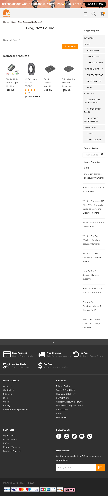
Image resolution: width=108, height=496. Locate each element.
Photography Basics (92, 110)
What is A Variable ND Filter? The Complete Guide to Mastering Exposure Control (93, 207)
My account (9, 436)
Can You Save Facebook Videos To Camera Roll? (92, 306)
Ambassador (62, 410)
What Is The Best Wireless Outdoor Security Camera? (91, 240)
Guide (87, 44)
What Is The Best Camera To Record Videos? (92, 258)
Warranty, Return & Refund (69, 402)
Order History (10, 439)
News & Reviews (91, 69)
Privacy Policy (63, 386)
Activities (88, 38)
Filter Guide (93, 50)
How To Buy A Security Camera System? (91, 275)
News (89, 87)
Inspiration (90, 127)
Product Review (95, 63)
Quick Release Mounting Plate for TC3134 (48, 83)
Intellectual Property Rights (69, 406)
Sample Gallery (94, 81)
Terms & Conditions (65, 390)
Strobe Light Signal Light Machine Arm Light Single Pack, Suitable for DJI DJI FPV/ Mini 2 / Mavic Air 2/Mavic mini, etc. (12, 83)
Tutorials (89, 93)
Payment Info (62, 398)
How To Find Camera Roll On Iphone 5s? (93, 291)
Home (6, 22)
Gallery (6, 406)
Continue (70, 46)
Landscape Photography (91, 119)
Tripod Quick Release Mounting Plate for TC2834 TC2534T (68, 83)
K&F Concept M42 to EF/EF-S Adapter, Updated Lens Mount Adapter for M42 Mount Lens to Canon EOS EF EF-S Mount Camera (31, 83)
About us (7, 386)
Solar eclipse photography (92, 101)
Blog (13, 22)
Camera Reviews (95, 75)
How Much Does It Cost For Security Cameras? (92, 324)
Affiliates (60, 414)
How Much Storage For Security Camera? (93, 176)
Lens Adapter (93, 57)
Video (6, 402)
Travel (90, 133)
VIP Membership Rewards (16, 410)
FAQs (6, 443)
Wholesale (61, 418)
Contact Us (8, 390)
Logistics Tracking (12, 451)
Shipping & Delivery (66, 394)
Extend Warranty (11, 447)
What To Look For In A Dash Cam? (93, 225)
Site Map (7, 394)
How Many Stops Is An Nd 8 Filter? (93, 190)
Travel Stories (94, 140)
